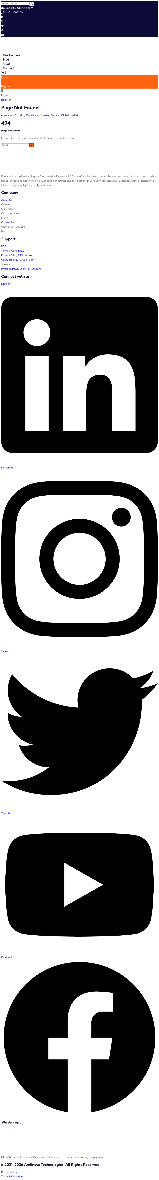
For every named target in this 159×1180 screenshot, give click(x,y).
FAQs (6, 64)
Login (4, 77)
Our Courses (11, 55)
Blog (6, 59)
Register (6, 86)
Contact (8, 68)
